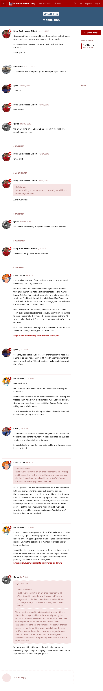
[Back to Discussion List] (3, 3)
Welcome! (45, 3)
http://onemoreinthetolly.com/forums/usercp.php (36, 335)
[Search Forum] (75, 3)
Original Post (87, 40)
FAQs (57, 3)
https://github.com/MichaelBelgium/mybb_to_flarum (37, 563)
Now (83, 85)
